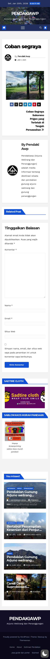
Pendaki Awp (24, 56)
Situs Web (10, 331)
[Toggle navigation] (22, 27)
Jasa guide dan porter (20, 653)
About (19, 647)
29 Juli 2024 (15, 535)
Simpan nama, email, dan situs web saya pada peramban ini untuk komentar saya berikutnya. (23, 352)
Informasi (11, 488)
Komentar (11, 249)
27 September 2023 (19, 592)
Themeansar (25, 640)
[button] (40, 27)
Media (19, 488)
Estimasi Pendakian (32, 647)
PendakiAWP (28, 488)
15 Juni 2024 (15, 565)
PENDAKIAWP (25, 13)
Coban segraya (23, 46)
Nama (9, 305)
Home (12, 647)
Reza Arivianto (32, 535)
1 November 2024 (18, 500)
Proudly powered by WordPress (16, 637)
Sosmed (35, 653)
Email (8, 318)
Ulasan (20, 523)
